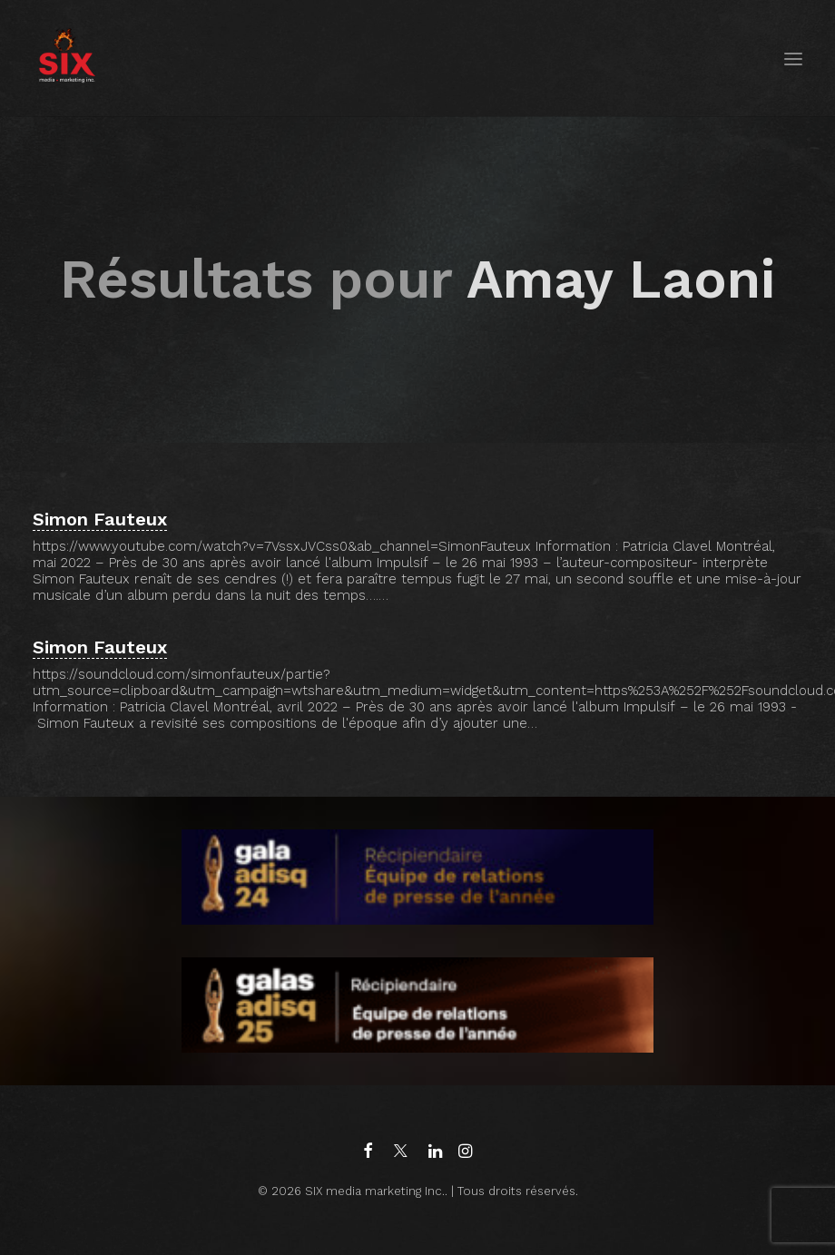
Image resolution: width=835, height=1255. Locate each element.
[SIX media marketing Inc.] (67, 59)
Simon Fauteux (100, 519)
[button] (793, 58)
